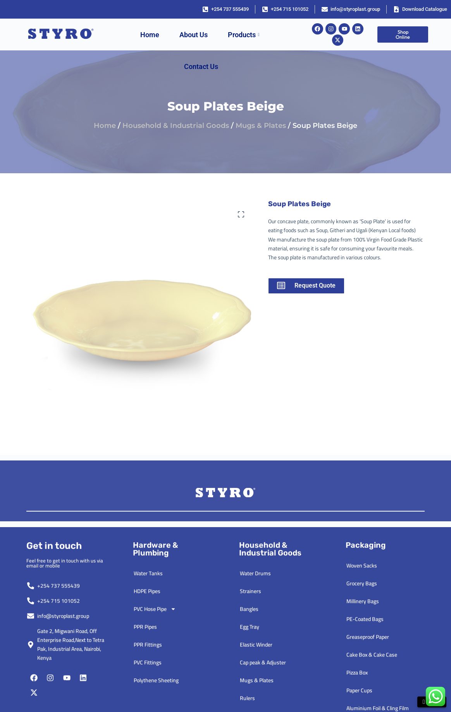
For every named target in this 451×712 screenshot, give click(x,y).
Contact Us (201, 66)
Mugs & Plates (261, 125)
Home (149, 35)
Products (244, 35)
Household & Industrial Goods (175, 125)
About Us (193, 35)
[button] (241, 214)
